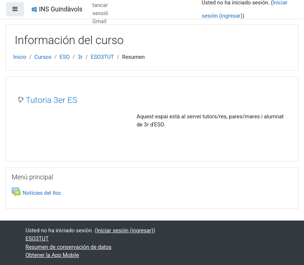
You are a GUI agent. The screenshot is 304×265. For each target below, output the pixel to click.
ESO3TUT (102, 57)
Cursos (43, 57)
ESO (65, 57)
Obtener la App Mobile (52, 255)
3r (80, 57)
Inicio (19, 57)
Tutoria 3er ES (51, 100)
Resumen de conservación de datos (69, 247)
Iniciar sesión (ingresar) (124, 230)
